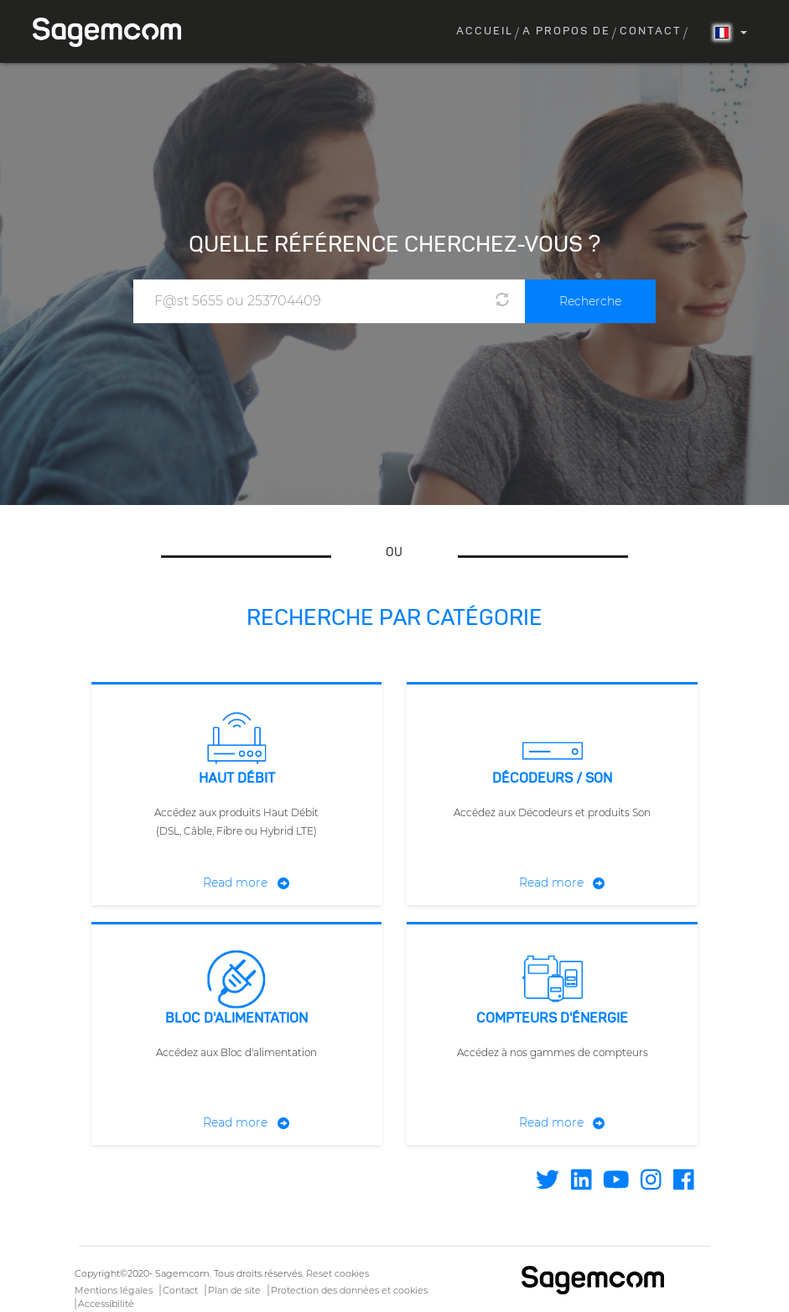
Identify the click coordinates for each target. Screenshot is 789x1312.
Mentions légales (114, 1290)
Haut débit (237, 779)
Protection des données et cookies (349, 1290)
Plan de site (234, 1290)
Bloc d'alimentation (236, 1019)
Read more (235, 882)
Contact (651, 31)
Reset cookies (337, 1273)
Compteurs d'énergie (552, 1019)
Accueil (484, 31)
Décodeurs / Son (552, 779)
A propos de (566, 31)
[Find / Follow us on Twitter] (547, 1184)
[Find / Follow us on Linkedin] (581, 1184)
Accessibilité (106, 1303)
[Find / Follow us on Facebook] (683, 1184)
